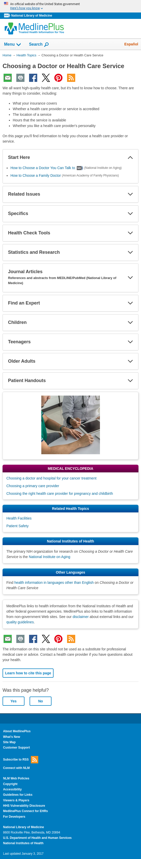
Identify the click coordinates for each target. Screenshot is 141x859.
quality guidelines (20, 622)
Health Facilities (19, 518)
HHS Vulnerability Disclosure (24, 805)
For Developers (14, 816)
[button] (130, 157)
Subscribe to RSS (20, 759)
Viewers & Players (16, 800)
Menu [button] (12, 44)
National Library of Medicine (31, 15)
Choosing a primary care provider (32, 486)
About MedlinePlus (17, 731)
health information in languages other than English (54, 582)
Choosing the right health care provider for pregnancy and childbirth (59, 493)
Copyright (10, 784)
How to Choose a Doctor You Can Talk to (42, 168)
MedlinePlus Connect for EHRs (25, 811)
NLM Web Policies (16, 778)
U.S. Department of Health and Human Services (37, 838)
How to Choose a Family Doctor (35, 175)
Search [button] (39, 44)
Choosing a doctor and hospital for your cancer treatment (51, 478)
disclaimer (81, 617)
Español (131, 44)
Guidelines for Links (17, 795)
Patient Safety (17, 526)
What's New (11, 737)
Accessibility (12, 789)
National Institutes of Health (23, 843)
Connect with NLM (16, 768)
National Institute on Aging (49, 557)
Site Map (9, 742)
